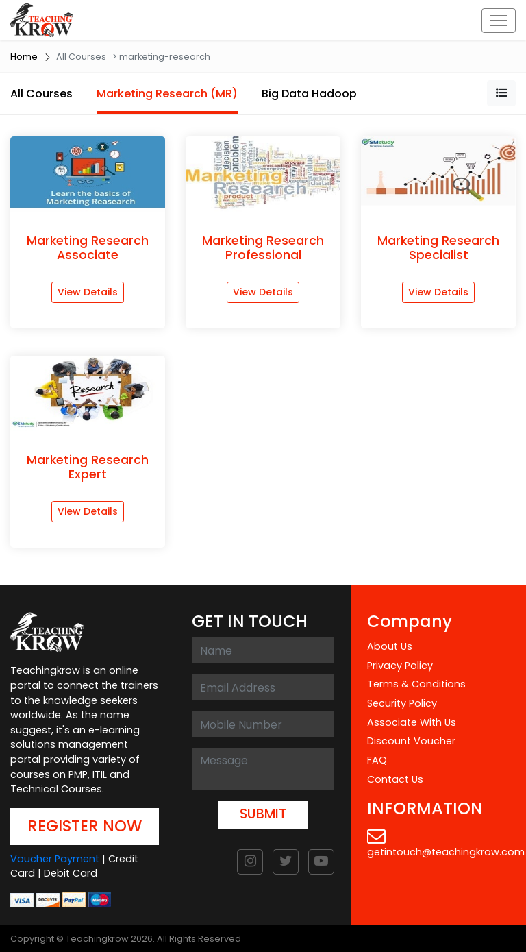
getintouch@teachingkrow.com (446, 843)
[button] (501, 93)
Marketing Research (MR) (167, 93)
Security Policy (402, 703)
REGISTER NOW (84, 826)
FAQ (377, 760)
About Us (389, 646)
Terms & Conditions (416, 684)
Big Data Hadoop (309, 93)
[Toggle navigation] (498, 20)
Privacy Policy (400, 665)
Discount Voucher (411, 741)
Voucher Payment (54, 859)
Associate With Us (411, 722)
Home (24, 56)
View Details (88, 292)
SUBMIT (263, 814)
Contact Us (395, 779)
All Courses (41, 93)
